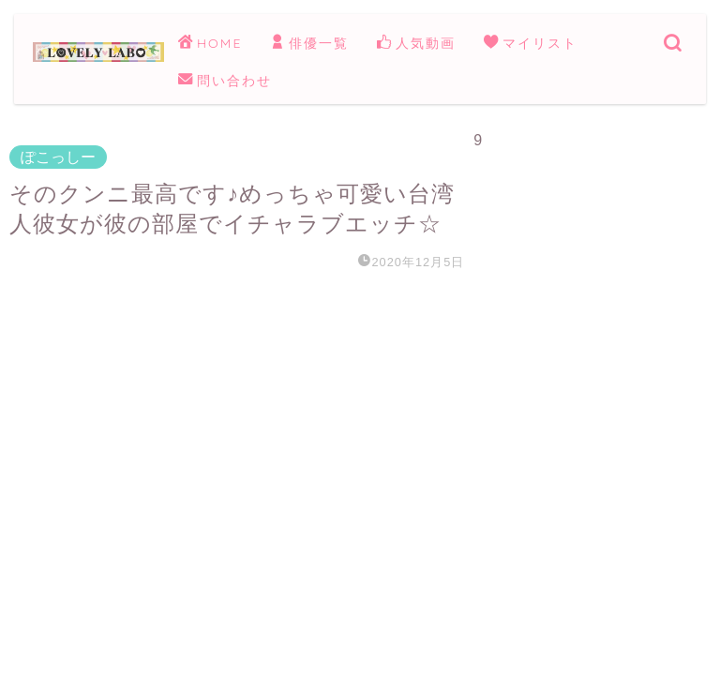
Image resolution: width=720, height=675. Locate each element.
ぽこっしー (58, 157)
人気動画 (416, 44)
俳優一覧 (309, 44)
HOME (210, 44)
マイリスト (531, 44)
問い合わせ (225, 81)
